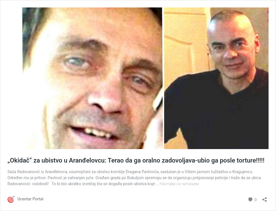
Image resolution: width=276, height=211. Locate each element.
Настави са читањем (179, 183)
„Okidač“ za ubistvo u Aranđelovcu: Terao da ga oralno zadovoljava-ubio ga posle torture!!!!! (136, 160)
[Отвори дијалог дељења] (265, 197)
